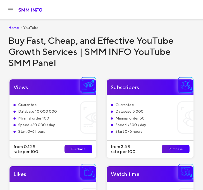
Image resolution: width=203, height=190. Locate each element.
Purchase (78, 149)
